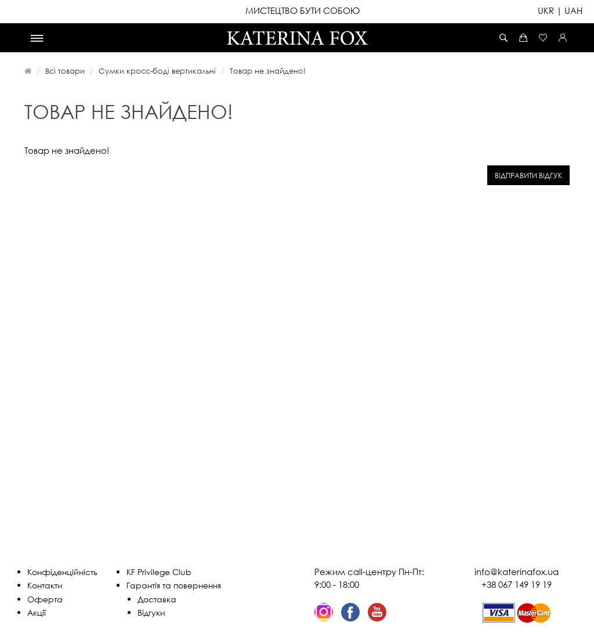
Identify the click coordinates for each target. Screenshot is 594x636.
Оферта (45, 599)
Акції (36, 612)
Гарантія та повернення (173, 585)
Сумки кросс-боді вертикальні (157, 70)
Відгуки (151, 612)
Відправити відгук (528, 175)
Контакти (45, 585)
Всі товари (65, 70)
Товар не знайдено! (268, 70)
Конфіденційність (62, 572)
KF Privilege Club (158, 572)
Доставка (156, 599)
